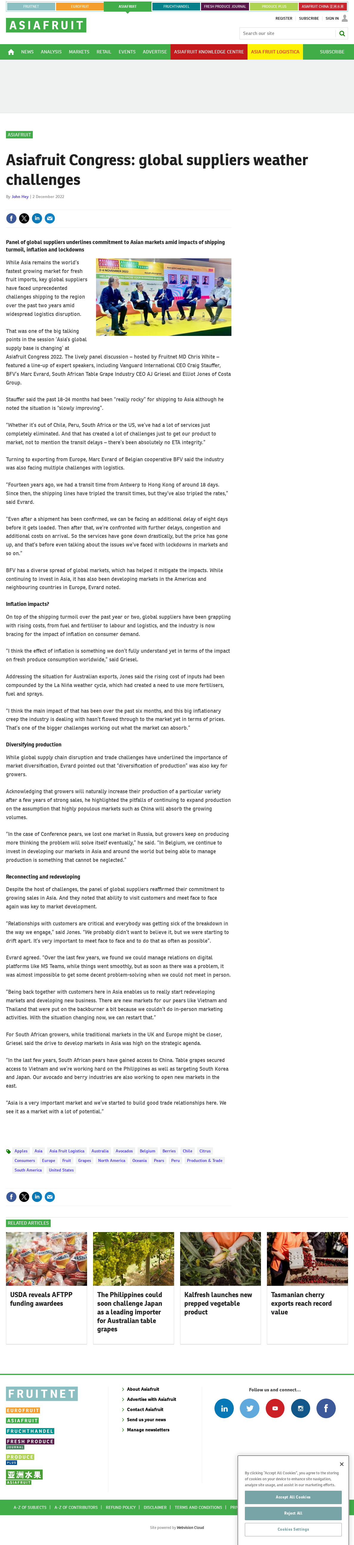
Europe (48, 1160)
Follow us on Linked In (224, 1408)
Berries (169, 1151)
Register (284, 18)
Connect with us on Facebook (326, 1408)
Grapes (84, 1160)
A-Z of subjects (30, 1507)
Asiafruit (19, 135)
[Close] (341, 1499)
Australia (100, 1151)
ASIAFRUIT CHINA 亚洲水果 (323, 6)
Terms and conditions (198, 1507)
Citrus (205, 1151)
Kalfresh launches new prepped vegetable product (218, 1303)
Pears (159, 1160)
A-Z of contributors (76, 1507)
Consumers (25, 1160)
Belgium (147, 1151)
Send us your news (146, 1419)
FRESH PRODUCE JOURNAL (225, 6)
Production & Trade (204, 1160)
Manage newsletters (148, 1430)
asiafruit (128, 6)
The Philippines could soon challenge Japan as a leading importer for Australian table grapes (129, 1311)
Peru (175, 1160)
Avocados (124, 1151)
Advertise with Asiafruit (151, 1399)
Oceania (139, 1160)
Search (342, 33)
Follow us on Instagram (300, 1408)
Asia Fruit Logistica (67, 1151)
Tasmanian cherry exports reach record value (301, 1303)
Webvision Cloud (190, 1527)
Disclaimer (155, 1507)
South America (28, 1170)
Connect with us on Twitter (249, 1408)
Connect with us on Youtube (275, 1408)
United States (61, 1170)
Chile (187, 1151)
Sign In (332, 18)
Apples (21, 1151)
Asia (38, 1151)
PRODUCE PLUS (274, 6)
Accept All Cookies (293, 1532)
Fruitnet (31, 6)
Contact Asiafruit (145, 1409)
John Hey (20, 196)
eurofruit (80, 6)
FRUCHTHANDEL (176, 6)
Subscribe (309, 18)
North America (111, 1160)
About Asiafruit (143, 1389)
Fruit (66, 1160)
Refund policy (121, 1507)
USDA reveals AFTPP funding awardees (41, 1299)
